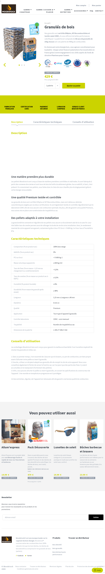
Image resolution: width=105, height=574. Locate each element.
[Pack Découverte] (39, 431)
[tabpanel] (22, 42)
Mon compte (81, 5)
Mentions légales (56, 566)
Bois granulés (57, 548)
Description (17, 121)
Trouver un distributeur (78, 538)
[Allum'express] (13, 431)
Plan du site (69, 566)
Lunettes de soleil (65, 447)
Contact (99, 11)
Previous (4, 64)
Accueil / (48, 23)
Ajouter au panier (73, 85)
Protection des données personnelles (90, 566)
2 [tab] (21, 65)
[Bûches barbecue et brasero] (92, 431)
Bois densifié (57, 545)
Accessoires (80, 11)
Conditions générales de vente (27, 569)
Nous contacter (20, 566)
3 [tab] (24, 65)
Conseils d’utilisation (83, 121)
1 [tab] (19, 65)
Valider (96, 517)
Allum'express (10, 447)
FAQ (91, 11)
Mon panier (96, 5)
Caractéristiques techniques (47, 121)
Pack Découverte (38, 447)
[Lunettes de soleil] (65, 431)
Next (39, 64)
